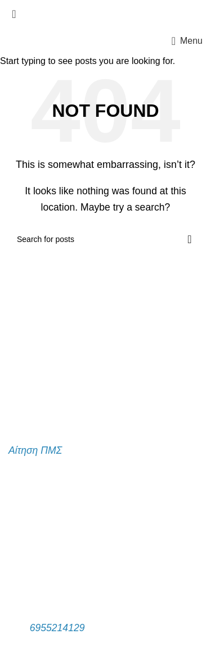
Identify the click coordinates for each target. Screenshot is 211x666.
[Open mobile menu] (187, 41)
